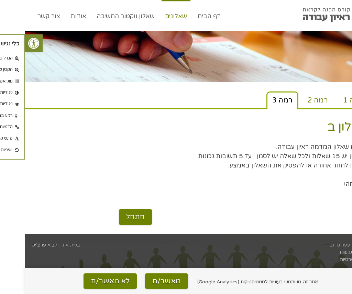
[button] (9, 43)
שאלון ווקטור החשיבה (101, 16)
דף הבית (184, 16)
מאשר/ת (142, 281)
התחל (110, 217)
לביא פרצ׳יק (20, 245)
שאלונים (151, 16)
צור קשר (24, 16)
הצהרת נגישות (329, 252)
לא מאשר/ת (85, 281)
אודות (54, 16)
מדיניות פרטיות (329, 259)
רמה (328, 100)
